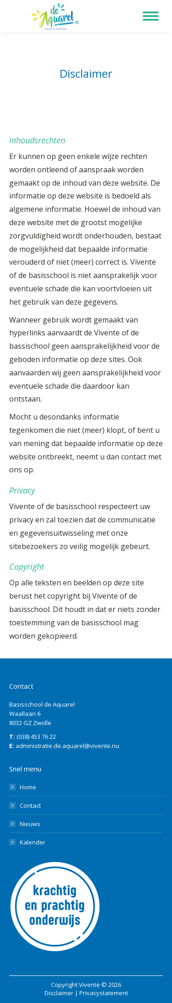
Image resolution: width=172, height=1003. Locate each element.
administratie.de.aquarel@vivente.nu (67, 746)
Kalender (32, 842)
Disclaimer (58, 993)
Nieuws (30, 824)
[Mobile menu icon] (151, 16)
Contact (30, 805)
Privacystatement (103, 993)
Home (28, 787)
